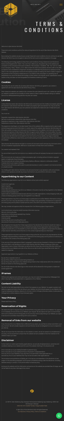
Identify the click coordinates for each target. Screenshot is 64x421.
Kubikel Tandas (30, 405)
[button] (59, 416)
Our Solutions (22, 411)
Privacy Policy (30, 411)
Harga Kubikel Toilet (41, 405)
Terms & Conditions (40, 411)
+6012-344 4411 (35, 4)
